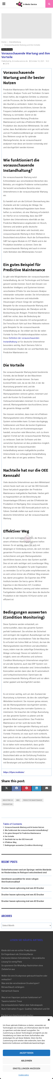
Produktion (7, 804)
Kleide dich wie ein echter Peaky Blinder (18, 950)
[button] (48, 1019)
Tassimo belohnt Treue (11, 1001)
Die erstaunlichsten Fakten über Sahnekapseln (22, 1005)
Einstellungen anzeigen (26, 1068)
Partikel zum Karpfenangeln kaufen (17, 1015)
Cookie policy (24, 1075)
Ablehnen (26, 1060)
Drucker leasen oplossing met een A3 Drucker (22, 888)
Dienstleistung (7, 49)
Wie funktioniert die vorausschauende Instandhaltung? (26, 830)
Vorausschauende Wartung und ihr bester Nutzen (24, 827)
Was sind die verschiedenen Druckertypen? (20, 983)
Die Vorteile (9, 836)
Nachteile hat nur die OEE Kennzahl (19, 839)
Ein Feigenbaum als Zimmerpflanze (17, 954)
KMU (18, 800)
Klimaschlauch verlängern (12, 987)
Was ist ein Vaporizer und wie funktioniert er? (21, 997)
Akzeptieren (26, 1053)
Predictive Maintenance (32, 800)
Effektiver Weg (10, 842)
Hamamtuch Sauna (10, 991)
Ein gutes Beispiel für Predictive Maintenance (23, 833)
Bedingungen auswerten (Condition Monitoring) (24, 845)
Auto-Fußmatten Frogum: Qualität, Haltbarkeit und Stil (25, 1009)
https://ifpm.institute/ (13, 772)
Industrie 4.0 (8, 800)
